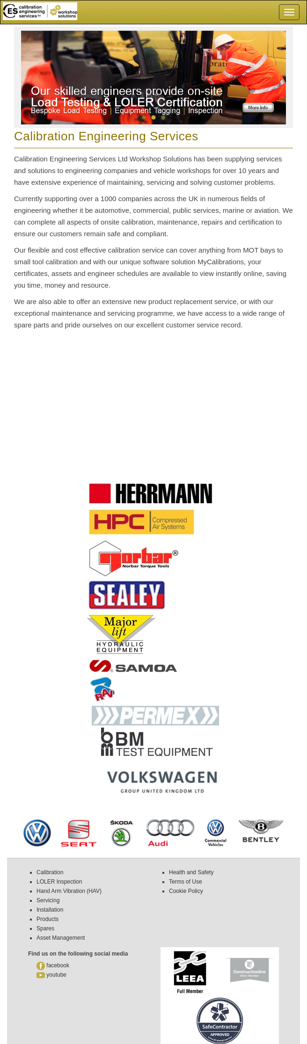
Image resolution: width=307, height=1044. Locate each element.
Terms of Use (185, 881)
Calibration (50, 872)
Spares (45, 928)
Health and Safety (191, 872)
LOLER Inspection (59, 881)
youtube (52, 975)
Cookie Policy (186, 891)
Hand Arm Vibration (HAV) (69, 891)
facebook (54, 965)
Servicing (48, 900)
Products (47, 919)
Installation (50, 909)
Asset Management (61, 938)
